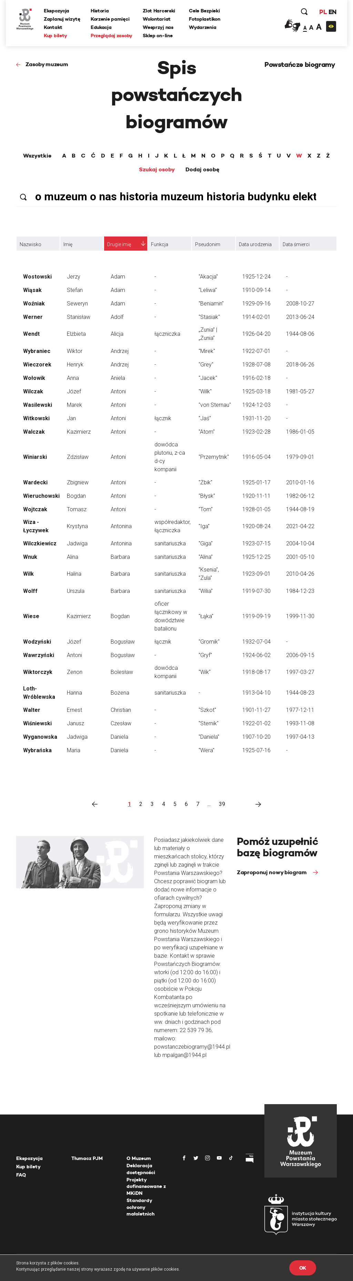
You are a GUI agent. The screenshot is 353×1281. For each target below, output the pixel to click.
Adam (118, 276)
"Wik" (205, 672)
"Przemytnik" (214, 457)
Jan (71, 418)
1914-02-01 (256, 317)
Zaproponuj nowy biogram (272, 872)
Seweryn (77, 303)
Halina (74, 574)
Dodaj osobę (202, 169)
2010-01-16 (300, 482)
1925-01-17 (256, 482)
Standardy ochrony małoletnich (140, 1207)
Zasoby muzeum (47, 64)
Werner (33, 317)
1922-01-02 (256, 723)
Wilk (28, 574)
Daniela (119, 737)
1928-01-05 (256, 509)
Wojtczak (35, 509)
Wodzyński (37, 641)
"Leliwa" (208, 290)
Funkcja (159, 244)
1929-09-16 (256, 303)
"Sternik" (209, 723)
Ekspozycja (56, 11)
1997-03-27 (300, 672)
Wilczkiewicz (40, 543)
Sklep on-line (157, 35)
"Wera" (206, 750)
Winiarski (35, 457)
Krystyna (77, 526)
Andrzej (120, 351)
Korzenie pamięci (110, 19)
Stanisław (78, 317)
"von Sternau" (215, 405)
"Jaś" (205, 418)
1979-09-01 (300, 457)
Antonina (121, 526)
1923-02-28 (256, 431)
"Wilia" (206, 591)
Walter (31, 710)
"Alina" (206, 557)
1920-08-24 (256, 526)
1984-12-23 (300, 591)
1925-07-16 (256, 750)
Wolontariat (157, 19)
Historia (100, 11)
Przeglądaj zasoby (111, 35)
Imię (67, 244)
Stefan (75, 290)
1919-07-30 (256, 591)
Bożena (120, 692)
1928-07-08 (256, 364)
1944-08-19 (300, 509)
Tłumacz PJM (87, 1158)
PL (323, 12)
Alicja (117, 334)
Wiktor (74, 351)
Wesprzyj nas (158, 27)
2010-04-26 (300, 574)
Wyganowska (40, 737)
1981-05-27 (300, 391)
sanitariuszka (170, 543)
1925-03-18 (256, 391)
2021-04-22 (300, 526)
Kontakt (53, 27)
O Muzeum (139, 1158)
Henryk (75, 364)
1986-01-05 (300, 431)
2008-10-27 (300, 303)
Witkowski (36, 418)
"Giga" (206, 543)
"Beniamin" (211, 303)
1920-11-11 (256, 496)
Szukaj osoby (157, 169)
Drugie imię (119, 244)
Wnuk (30, 557)
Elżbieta (76, 334)
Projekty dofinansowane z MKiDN (146, 1186)
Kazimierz (79, 431)
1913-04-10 (256, 692)
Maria (73, 750)
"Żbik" (205, 482)
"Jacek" (208, 378)
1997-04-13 (300, 737)
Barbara (120, 557)
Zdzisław (78, 457)
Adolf (117, 317)
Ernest (74, 710)
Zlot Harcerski (159, 11)
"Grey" (206, 364)
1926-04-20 (256, 334)
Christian (121, 710)
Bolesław (122, 672)
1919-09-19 (256, 616)
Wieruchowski (41, 496)
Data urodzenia (255, 244)
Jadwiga (77, 543)
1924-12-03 (256, 405)
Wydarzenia (202, 27)
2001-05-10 (300, 557)
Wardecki (35, 482)
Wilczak (33, 391)
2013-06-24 (300, 317)
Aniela (118, 378)
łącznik (162, 418)
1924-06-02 (256, 655)
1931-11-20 (256, 418)
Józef (74, 391)
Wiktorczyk (37, 672)
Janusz (75, 723)
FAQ (21, 1175)
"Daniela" (209, 737)
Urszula (75, 591)
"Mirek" (207, 351)
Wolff (30, 591)
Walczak (34, 431)
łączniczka (167, 334)
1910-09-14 (256, 290)
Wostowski (37, 276)
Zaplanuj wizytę (62, 19)
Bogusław (123, 641)
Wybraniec (36, 351)
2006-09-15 (300, 655)
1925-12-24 (256, 276)
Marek (74, 405)
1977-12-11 (300, 710)
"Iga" (204, 526)
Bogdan (76, 496)
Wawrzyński (38, 655)
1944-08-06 (300, 334)
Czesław (121, 723)
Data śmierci (296, 244)
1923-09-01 (256, 574)
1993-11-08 (300, 723)
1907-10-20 (256, 737)
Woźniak (34, 303)
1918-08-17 (256, 672)
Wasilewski (37, 405)
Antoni (118, 391)
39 (222, 804)
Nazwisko (30, 244)
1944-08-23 (300, 692)
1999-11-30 (300, 616)
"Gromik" (209, 641)
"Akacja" (208, 276)
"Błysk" (207, 496)
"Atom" (207, 431)
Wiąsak (32, 290)
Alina (72, 557)
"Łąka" (206, 616)
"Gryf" (205, 655)
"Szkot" (207, 710)
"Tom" (206, 509)
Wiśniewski (37, 723)
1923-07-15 (256, 543)
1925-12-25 (256, 557)
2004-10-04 (300, 543)
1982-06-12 (300, 496)
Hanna (74, 692)
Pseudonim (207, 244)
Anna (73, 378)
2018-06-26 (300, 364)
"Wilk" (205, 391)
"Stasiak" (209, 317)
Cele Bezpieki (204, 11)
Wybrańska (37, 750)
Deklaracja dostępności (141, 1169)
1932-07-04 (256, 641)
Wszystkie (37, 156)
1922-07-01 (256, 351)
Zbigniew (78, 482)
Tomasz (77, 509)
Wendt (31, 334)
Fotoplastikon (204, 19)
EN (332, 12)
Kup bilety (55, 35)
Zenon (74, 672)
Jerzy (73, 276)
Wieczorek (37, 364)
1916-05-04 (256, 457)
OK (302, 1268)
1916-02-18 (256, 378)
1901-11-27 (256, 710)
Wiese (31, 616)
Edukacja (101, 27)
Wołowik (34, 378)
